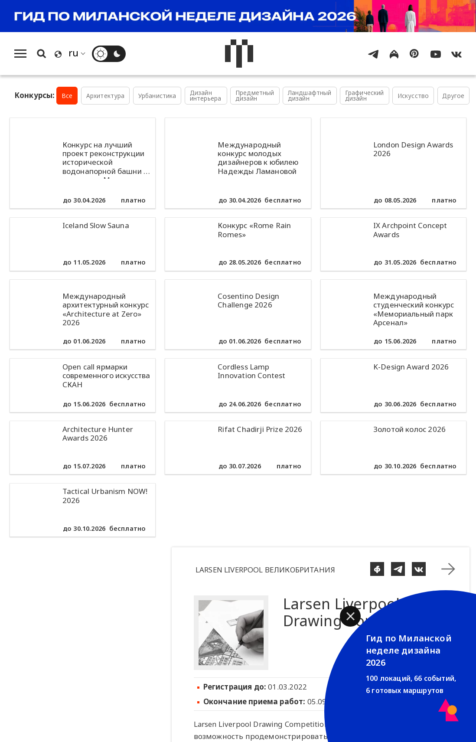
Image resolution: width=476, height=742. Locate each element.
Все (67, 96)
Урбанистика (157, 96)
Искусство (413, 96)
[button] (350, 616)
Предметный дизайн (254, 95)
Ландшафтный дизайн (310, 95)
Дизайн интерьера (206, 95)
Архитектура (105, 96)
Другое (453, 96)
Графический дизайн (364, 95)
